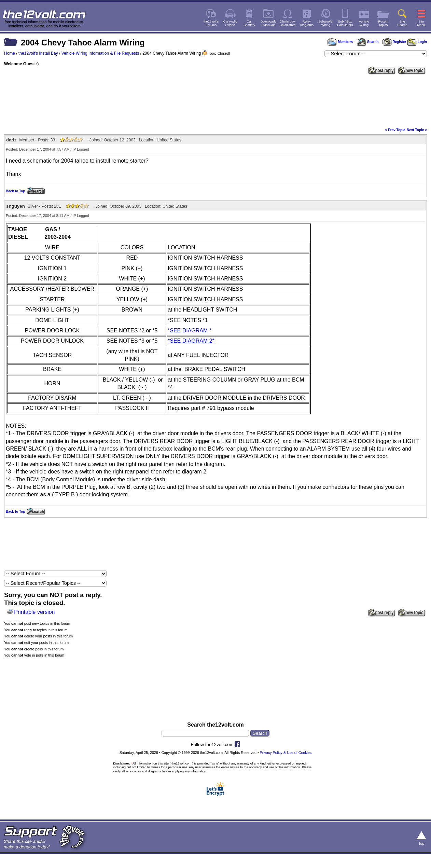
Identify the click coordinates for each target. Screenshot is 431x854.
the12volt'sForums (211, 23)
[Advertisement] (215, 100)
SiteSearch (402, 23)
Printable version (34, 612)
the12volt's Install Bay (38, 53)
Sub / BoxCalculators (345, 23)
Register (394, 42)
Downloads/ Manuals (268, 23)
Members (340, 42)
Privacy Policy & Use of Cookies (286, 752)
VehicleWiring (364, 23)
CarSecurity (249, 23)
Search (367, 42)
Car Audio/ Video (230, 23)
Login (417, 42)
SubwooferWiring (326, 23)
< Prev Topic (395, 130)
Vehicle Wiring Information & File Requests (100, 53)
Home (9, 53)
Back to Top (15, 191)
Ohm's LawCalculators (288, 23)
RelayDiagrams (307, 23)
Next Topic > (417, 130)
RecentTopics (383, 23)
